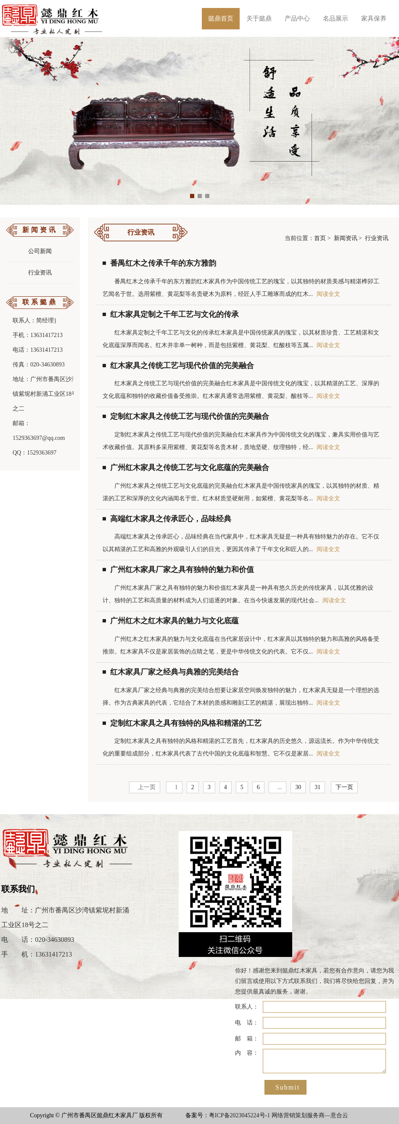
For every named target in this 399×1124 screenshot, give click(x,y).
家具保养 (373, 18)
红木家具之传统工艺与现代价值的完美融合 (178, 365)
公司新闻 (40, 251)
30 (298, 787)
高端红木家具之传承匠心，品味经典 (167, 519)
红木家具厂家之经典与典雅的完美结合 (171, 672)
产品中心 (297, 18)
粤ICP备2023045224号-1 (239, 1115)
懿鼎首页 (220, 18)
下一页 (344, 787)
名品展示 (335, 18)
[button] (192, 196)
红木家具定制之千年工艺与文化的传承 (171, 314)
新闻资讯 (345, 238)
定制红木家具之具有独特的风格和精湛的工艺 (182, 723)
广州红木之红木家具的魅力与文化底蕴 (171, 621)
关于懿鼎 (259, 18)
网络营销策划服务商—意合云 (310, 1115)
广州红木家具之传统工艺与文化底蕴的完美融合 (186, 467)
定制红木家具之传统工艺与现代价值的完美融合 (186, 416)
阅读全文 (328, 294)
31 (317, 787)
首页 (320, 238)
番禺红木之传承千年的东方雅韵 (159, 263)
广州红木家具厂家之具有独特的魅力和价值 (178, 569)
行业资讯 (40, 272)
